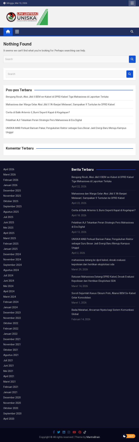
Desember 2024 (12, 254)
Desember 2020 (12, 397)
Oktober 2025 (10, 201)
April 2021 (8, 376)
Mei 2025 (8, 227)
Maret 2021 (9, 381)
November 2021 (12, 344)
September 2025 (12, 206)
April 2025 (8, 233)
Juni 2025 (8, 222)
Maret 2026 (9, 174)
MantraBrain (93, 437)
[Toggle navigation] (17, 31)
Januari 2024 (10, 307)
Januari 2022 (10, 333)
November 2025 (12, 195)
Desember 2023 (12, 312)
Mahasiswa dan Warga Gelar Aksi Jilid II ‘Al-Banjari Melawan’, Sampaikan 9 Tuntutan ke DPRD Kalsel (60, 104)
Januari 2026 (10, 185)
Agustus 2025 (11, 211)
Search (132, 59)
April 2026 (8, 169)
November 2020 (12, 402)
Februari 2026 (10, 179)
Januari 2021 (10, 392)
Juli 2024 (8, 275)
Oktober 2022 (10, 323)
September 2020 (12, 413)
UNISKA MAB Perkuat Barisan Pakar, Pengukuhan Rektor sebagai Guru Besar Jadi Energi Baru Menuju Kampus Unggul (102, 243)
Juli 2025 (8, 217)
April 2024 (8, 291)
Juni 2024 (8, 280)
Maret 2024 (9, 296)
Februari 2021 (10, 386)
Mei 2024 (8, 286)
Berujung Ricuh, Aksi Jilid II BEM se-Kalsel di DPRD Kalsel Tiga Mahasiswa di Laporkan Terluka (57, 96)
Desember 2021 (12, 339)
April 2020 (8, 418)
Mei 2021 (8, 371)
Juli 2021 (8, 360)
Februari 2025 (10, 243)
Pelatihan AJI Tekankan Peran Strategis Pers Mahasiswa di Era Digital (44, 120)
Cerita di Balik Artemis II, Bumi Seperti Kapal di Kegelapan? (38, 112)
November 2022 (12, 317)
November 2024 (12, 259)
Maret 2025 (9, 238)
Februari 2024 (10, 301)
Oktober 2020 (10, 408)
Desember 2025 (12, 190)
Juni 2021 (8, 365)
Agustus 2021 (11, 355)
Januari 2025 (10, 248)
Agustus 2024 (11, 270)
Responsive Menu (132, 3)
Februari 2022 (10, 328)
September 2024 (12, 264)
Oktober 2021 (10, 349)
